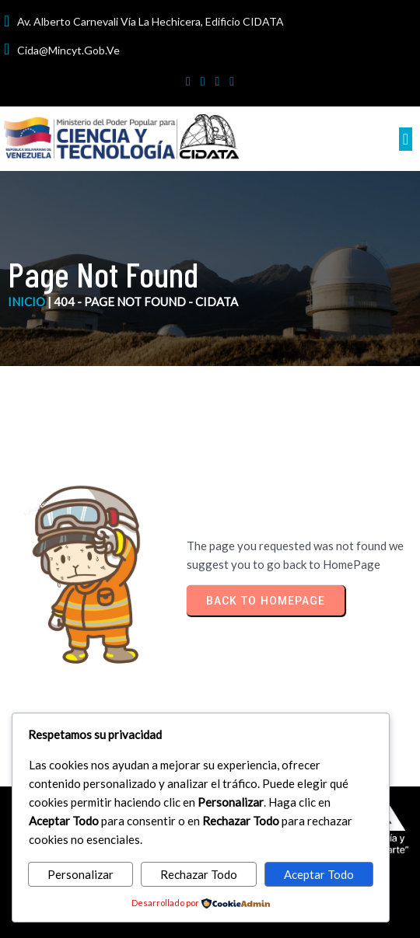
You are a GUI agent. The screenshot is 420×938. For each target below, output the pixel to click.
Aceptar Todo (319, 874)
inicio (26, 302)
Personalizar (80, 874)
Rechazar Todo (198, 874)
